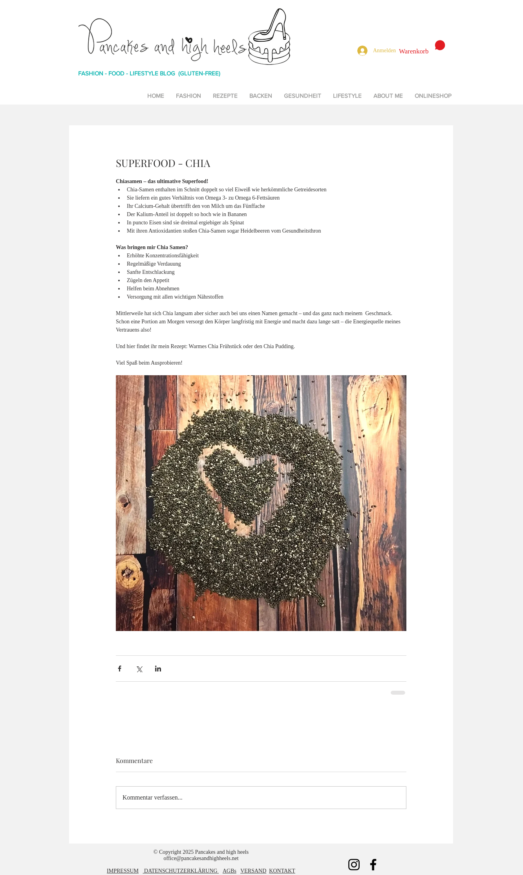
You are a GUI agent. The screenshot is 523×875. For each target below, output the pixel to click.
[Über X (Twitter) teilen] (139, 668)
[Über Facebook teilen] (119, 668)
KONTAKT (282, 871)
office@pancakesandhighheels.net (200, 858)
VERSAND (253, 871)
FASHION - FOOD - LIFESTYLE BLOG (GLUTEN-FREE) (149, 73)
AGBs (229, 871)
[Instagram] (354, 864)
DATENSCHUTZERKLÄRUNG (181, 871)
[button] (422, 47)
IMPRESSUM (123, 871)
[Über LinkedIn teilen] (158, 668)
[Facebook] (373, 864)
